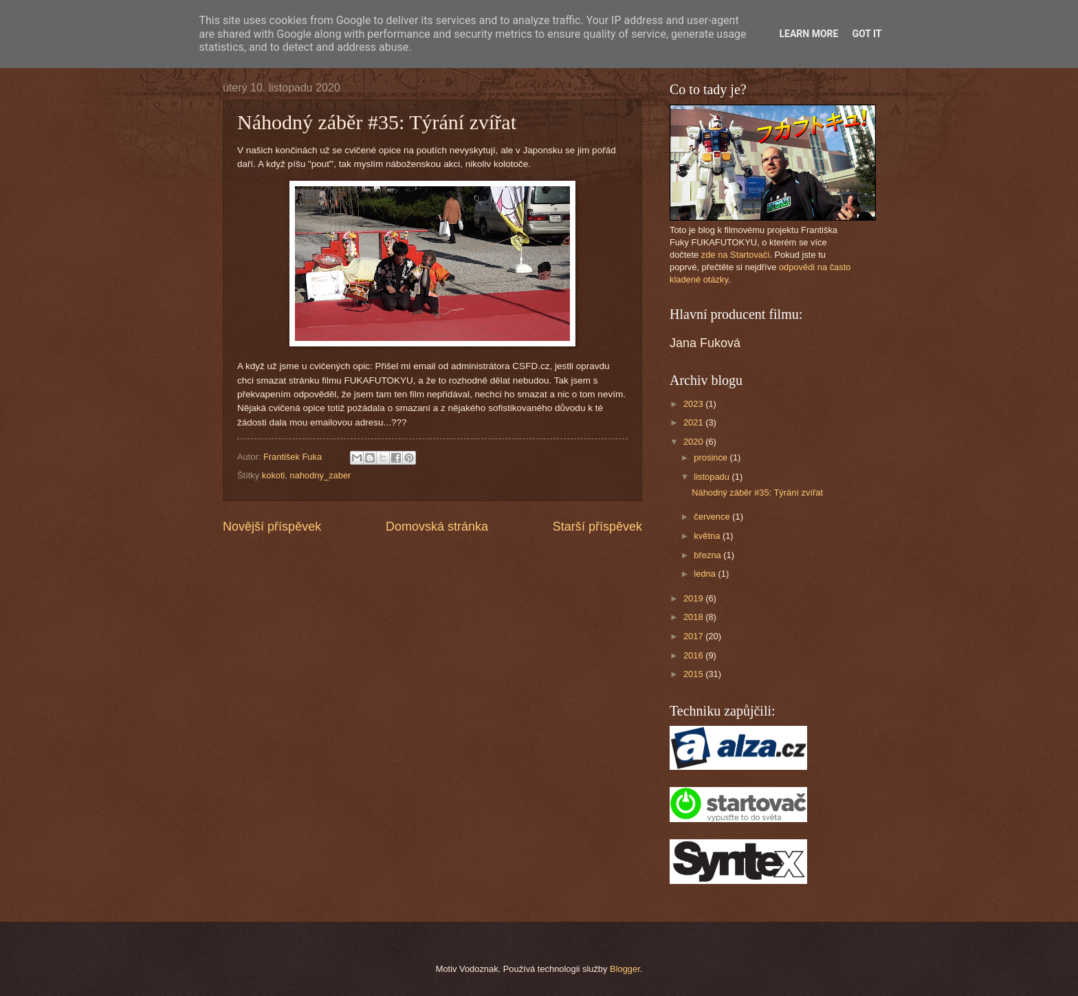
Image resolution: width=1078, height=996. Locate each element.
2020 (694, 441)
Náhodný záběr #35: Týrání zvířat (757, 492)
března (708, 555)
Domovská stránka (437, 526)
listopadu (713, 477)
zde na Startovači (735, 255)
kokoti (273, 475)
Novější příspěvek (272, 526)
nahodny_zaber (320, 475)
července (713, 516)
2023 (694, 404)
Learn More (808, 33)
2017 (694, 636)
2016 (694, 655)
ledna (706, 573)
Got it (866, 33)
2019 (694, 598)
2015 (694, 674)
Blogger (625, 969)
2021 (694, 422)
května (708, 536)
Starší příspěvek (597, 526)
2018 (694, 617)
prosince (711, 457)
